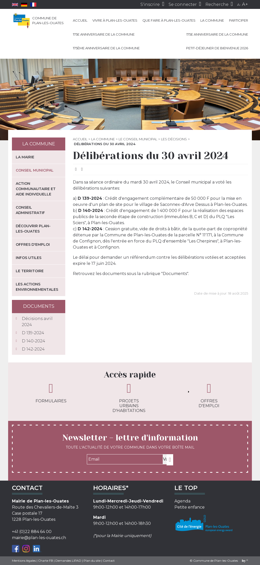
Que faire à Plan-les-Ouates (169, 20)
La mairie (25, 157)
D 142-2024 (33, 349)
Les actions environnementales (37, 287)
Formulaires (51, 392)
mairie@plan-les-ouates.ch (39, 537)
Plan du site (92, 560)
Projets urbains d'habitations (128, 397)
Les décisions (174, 139)
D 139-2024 (33, 332)
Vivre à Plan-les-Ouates (114, 20)
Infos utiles (28, 257)
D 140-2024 (33, 341)
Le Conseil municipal (138, 139)
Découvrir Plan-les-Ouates (33, 229)
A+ (245, 4)
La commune (212, 20)
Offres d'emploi (33, 244)
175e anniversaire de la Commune (104, 34)
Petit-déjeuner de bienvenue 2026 (217, 48)
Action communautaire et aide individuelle (36, 188)
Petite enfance (189, 507)
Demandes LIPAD (68, 560)
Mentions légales (24, 560)
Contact (109, 560)
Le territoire (30, 271)
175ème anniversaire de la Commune (106, 48)
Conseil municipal (35, 170)
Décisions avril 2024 (37, 321)
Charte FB (45, 560)
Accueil (80, 20)
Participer (238, 20)
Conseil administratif (30, 210)
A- (239, 4)
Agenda (182, 501)
